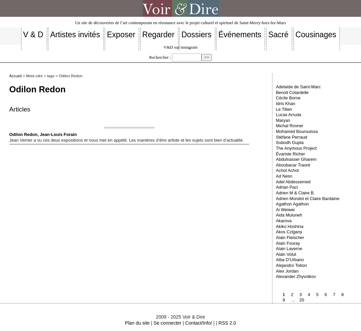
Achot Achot (287, 170)
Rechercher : (160, 57)
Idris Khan (286, 103)
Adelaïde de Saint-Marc (298, 86)
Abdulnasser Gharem (296, 159)
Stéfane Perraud (291, 137)
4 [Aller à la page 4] (309, 294)
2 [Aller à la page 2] (292, 294)
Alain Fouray (288, 243)
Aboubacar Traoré (293, 165)
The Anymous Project (296, 148)
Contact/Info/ (198, 323)
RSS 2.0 (227, 323)
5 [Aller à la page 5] (317, 294)
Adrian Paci (287, 187)
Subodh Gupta (290, 142)
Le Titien (284, 109)
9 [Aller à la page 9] (284, 299)
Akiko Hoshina (290, 226)
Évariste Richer (290, 153)
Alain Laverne (289, 248)
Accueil (15, 76)
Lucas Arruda (288, 114)
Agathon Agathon (292, 203)
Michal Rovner (290, 125)
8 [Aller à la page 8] (343, 294)
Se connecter (167, 323)
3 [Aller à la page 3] (301, 294)
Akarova (284, 220)
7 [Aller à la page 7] (334, 294)
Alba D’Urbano (290, 259)
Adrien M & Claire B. (295, 192)
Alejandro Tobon (291, 265)
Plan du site (137, 323)
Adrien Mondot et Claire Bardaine (308, 198)
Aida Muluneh (289, 215)
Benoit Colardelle (292, 92)
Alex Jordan (287, 271)
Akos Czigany (289, 231)
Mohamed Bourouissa (297, 131)
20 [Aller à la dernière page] (302, 299)
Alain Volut (286, 254)
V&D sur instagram (180, 47)
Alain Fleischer (290, 237)
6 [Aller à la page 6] (326, 294)
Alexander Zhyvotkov (296, 276)
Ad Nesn (284, 176)
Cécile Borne (288, 97)
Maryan (283, 120)
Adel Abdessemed (293, 181)
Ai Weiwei (285, 209)
